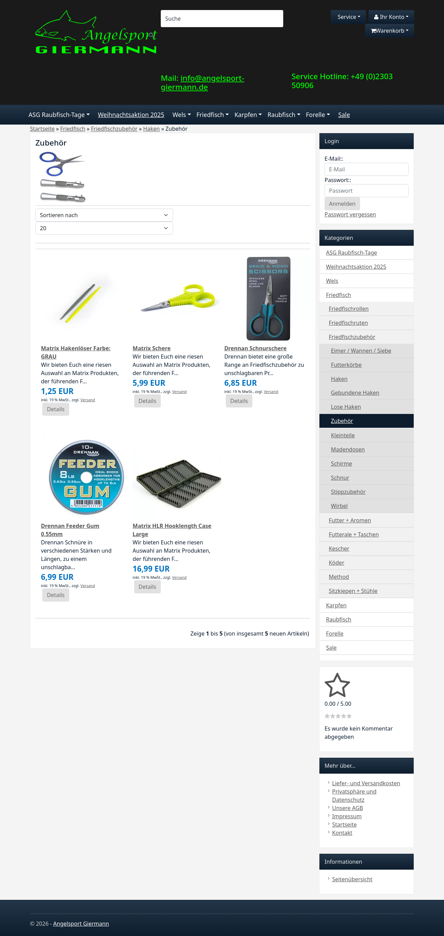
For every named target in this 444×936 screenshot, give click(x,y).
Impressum (347, 816)
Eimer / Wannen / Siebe (361, 350)
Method (339, 577)
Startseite (344, 824)
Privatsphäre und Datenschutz (354, 796)
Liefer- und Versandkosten (366, 783)
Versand (88, 399)
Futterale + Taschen (354, 534)
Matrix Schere (151, 348)
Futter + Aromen (350, 520)
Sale (344, 114)
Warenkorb (387, 30)
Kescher (339, 548)
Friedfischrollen (349, 308)
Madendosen (348, 449)
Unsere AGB (347, 808)
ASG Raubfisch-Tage (57, 114)
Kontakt (342, 833)
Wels (179, 114)
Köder (336, 562)
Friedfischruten (348, 323)
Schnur (340, 477)
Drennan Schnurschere (255, 348)
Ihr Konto (389, 17)
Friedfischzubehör (352, 337)
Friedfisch (210, 114)
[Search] (222, 18)
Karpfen (245, 114)
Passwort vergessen (350, 214)
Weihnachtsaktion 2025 (131, 114)
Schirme (341, 463)
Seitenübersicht (352, 879)
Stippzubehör (348, 492)
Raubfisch (281, 114)
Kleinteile (343, 435)
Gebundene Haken (355, 392)
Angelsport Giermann (81, 923)
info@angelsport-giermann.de (202, 83)
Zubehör (342, 421)
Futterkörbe (346, 365)
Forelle (315, 114)
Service (346, 17)
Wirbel (339, 506)
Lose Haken (346, 407)
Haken (339, 379)
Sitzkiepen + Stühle (353, 591)
